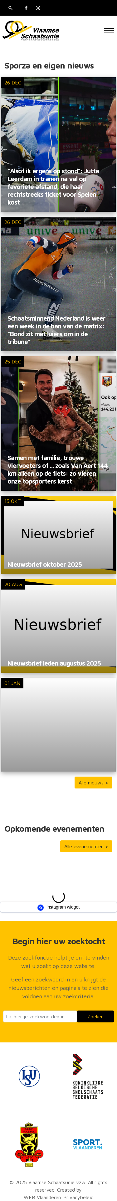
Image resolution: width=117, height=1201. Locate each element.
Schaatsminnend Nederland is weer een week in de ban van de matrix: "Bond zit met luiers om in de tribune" (56, 329)
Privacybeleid (78, 1197)
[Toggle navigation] (109, 31)
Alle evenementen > (86, 846)
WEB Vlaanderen (42, 1197)
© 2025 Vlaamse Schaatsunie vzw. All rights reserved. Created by (58, 1186)
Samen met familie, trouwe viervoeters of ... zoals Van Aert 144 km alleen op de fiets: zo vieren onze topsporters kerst (57, 469)
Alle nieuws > (93, 782)
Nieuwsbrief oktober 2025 (44, 564)
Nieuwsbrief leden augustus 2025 (54, 663)
